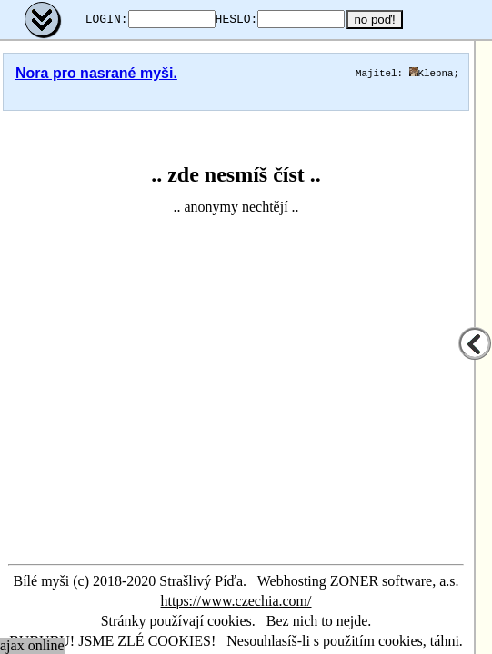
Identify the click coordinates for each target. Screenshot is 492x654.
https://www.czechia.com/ (235, 601)
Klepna (431, 73)
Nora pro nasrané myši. (96, 73)
